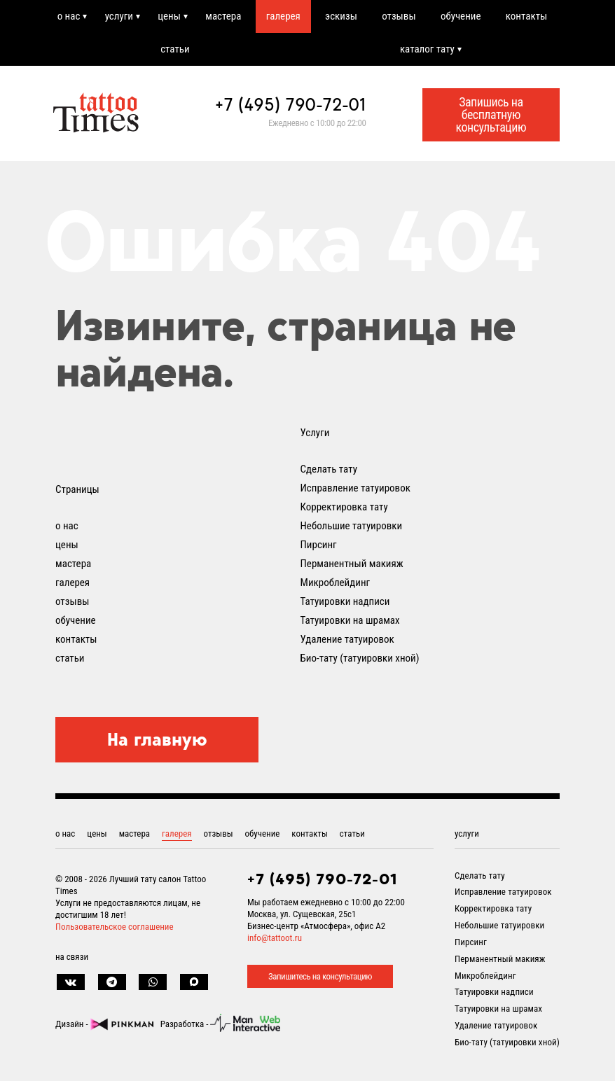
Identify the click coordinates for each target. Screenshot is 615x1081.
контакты (526, 16)
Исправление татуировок (355, 488)
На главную (157, 739)
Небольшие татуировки (351, 525)
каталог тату (427, 49)
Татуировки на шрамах (350, 620)
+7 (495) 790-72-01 (290, 104)
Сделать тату (328, 469)
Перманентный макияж (351, 563)
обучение (461, 16)
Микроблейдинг (335, 582)
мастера (223, 16)
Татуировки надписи (345, 601)
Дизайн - (104, 1024)
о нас (69, 16)
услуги (119, 16)
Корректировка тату (344, 507)
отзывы (398, 16)
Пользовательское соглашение (114, 926)
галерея (283, 16)
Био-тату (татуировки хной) (360, 658)
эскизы (341, 16)
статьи (174, 49)
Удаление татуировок (347, 639)
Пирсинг (318, 544)
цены (169, 16)
